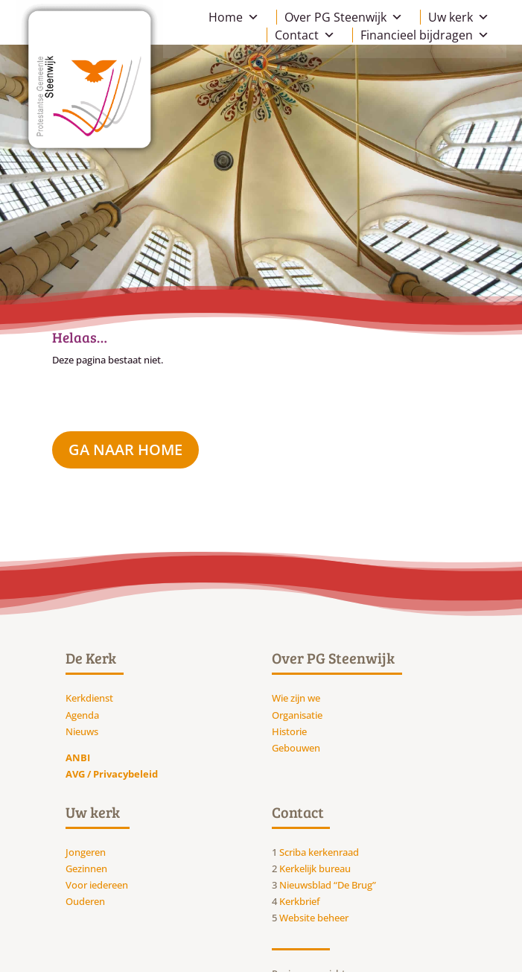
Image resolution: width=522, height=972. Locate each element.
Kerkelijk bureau (315, 868)
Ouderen (85, 901)
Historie (289, 731)
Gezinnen (86, 868)
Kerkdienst (89, 698)
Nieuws (82, 731)
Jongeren (86, 852)
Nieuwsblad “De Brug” (327, 885)
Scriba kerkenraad (319, 852)
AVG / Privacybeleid (112, 774)
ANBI (78, 757)
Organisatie (297, 715)
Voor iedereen (97, 885)
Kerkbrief (299, 901)
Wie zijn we (296, 698)
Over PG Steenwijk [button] (343, 17)
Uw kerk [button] (458, 17)
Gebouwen (296, 748)
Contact (305, 35)
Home (234, 17)
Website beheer (313, 917)
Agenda (82, 715)
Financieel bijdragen (424, 35)
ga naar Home (125, 449)
